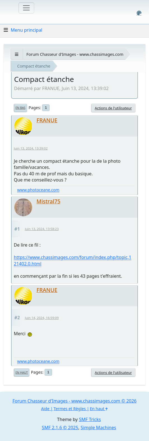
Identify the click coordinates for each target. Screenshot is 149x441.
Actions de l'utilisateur (113, 108)
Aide (45, 408)
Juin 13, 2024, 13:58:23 (42, 229)
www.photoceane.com (38, 189)
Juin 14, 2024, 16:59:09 (42, 318)
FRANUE (46, 120)
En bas (20, 108)
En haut (21, 373)
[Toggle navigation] (26, 7)
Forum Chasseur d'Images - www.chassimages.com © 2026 (74, 401)
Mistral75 (48, 201)
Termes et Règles (69, 408)
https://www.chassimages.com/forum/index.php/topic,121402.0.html (72, 260)
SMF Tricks (90, 419)
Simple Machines (98, 427)
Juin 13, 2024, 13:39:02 (31, 148)
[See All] (16, 54)
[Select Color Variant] (139, 13)
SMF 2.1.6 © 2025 (60, 427)
